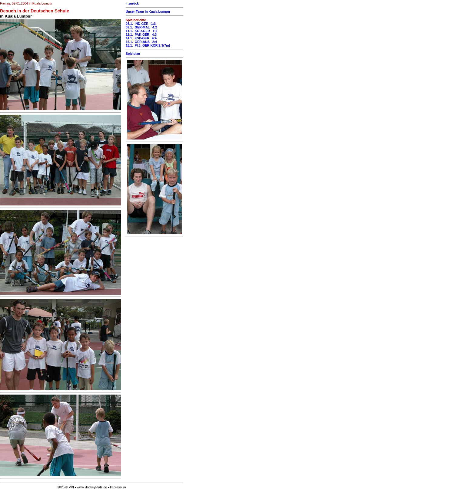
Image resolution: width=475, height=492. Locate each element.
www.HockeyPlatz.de (92, 487)
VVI (71, 487)
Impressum (118, 487)
